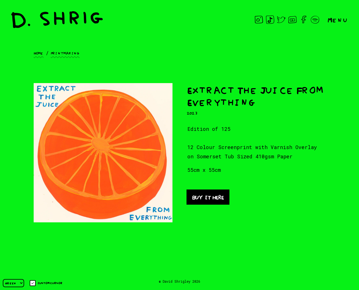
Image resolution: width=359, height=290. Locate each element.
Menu (338, 19)
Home (38, 53)
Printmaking (65, 53)
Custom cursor (46, 283)
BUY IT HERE (208, 196)
